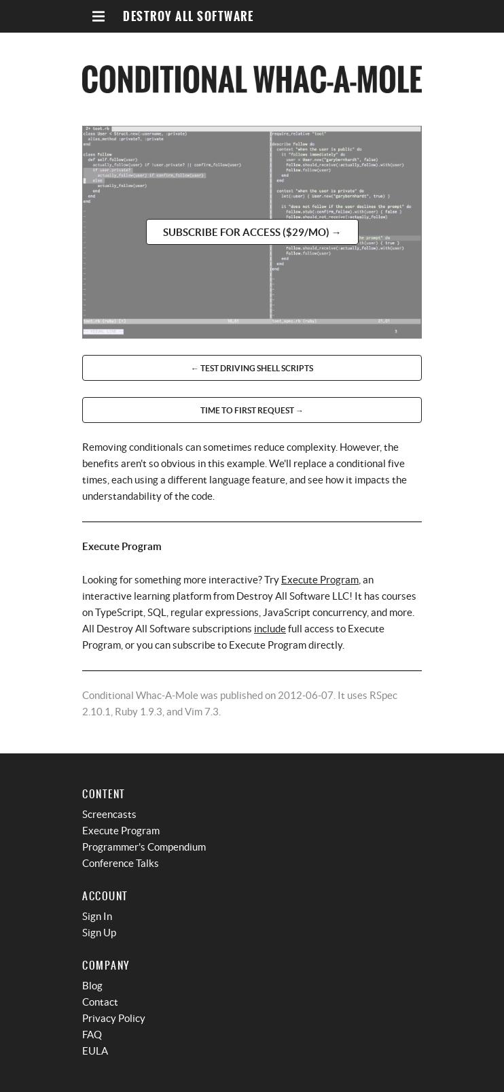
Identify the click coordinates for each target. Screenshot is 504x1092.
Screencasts (109, 814)
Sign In (97, 916)
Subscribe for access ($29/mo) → (252, 232)
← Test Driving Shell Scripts (252, 368)
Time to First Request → (252, 410)
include (270, 628)
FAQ (92, 1034)
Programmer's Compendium (144, 847)
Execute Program (320, 579)
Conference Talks (120, 863)
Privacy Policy (113, 1018)
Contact (100, 1002)
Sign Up (99, 932)
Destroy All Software (188, 16)
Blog (92, 985)
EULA (95, 1051)
